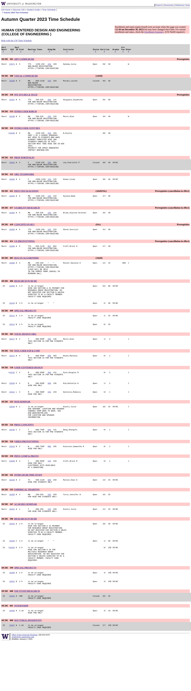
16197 (12, 104)
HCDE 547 (8, 543)
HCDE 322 (8, 186)
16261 (12, 628)
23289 (12, 497)
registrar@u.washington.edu (23, 687)
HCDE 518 (8, 395)
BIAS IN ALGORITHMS (26, 276)
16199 (12, 140)
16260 (12, 618)
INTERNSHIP (21, 654)
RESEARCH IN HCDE (25, 302)
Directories (169, 5)
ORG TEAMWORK (24, 186)
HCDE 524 (8, 458)
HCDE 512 (8, 377)
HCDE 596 (8, 558)
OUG (49, 104)
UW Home (5, 10)
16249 (12, 517)
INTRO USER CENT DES (27, 135)
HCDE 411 (8, 204)
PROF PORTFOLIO (24, 168)
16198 (12, 122)
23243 (12, 326)
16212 (12, 349)
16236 (12, 437)
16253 (12, 563)
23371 (12, 65)
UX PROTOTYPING (24, 258)
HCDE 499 (8, 334)
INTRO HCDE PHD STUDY (28, 512)
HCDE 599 (8, 613)
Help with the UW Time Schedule (16, 40)
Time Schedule (48, 10)
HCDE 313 (8, 117)
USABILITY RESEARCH (27, 222)
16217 (12, 364)
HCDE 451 (8, 258)
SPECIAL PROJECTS (25, 334)
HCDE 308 (8, 78)
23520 (12, 412)
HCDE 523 (8, 432)
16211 (12, 339)
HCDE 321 (8, 168)
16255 (12, 590)
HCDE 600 (8, 638)
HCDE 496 (8, 302)
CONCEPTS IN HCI (24, 240)
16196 (12, 83)
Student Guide (33, 10)
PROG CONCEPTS (24, 458)
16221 (12, 382)
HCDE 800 (8, 669)
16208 (12, 281)
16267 (12, 674)
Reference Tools (182, 5)
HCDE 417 (8, 222)
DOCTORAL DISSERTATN (28, 669)
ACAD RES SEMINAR (25, 543)
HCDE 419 (8, 240)
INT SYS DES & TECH (25, 99)
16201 (12, 173)
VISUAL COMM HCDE (26, 78)
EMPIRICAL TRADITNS (26, 527)
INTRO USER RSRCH (25, 117)
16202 (12, 191)
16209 (12, 307)
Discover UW (19, 10)
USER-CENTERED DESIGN (28, 395)
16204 (12, 227)
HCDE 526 (8, 476)
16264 (12, 643)
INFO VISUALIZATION (26, 204)
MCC (49, 263)
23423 (12, 481)
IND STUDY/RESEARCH (27, 638)
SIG (49, 65)
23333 (12, 583)
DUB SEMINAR (22, 432)
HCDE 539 (8, 491)
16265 (12, 659)
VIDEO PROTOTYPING (26, 476)
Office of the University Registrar (24, 685)
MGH (49, 481)
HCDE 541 (8, 512)
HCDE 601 (8, 654)
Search (159, 5)
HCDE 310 (8, 99)
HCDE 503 (8, 359)
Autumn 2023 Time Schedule (14, 13)
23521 (12, 422)
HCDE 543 (8, 527)
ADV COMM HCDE (24, 60)
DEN (49, 382)
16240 (12, 463)
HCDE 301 (8, 60)
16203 (12, 209)
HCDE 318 (8, 135)
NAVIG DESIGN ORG (25, 359)
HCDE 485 (8, 276)
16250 (12, 533)
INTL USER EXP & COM (27, 377)
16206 (12, 263)
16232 (12, 400)
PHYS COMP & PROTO (26, 491)
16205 (12, 245)
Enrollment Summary (154, 32)
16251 (12, 548)
